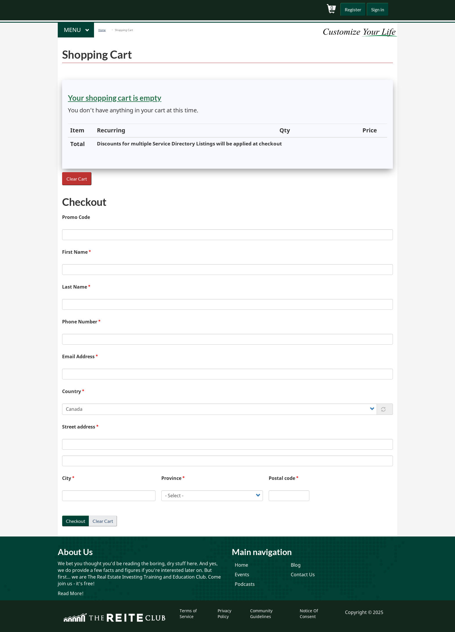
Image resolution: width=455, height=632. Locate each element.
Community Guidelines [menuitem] (261, 613)
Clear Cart (77, 178)
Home (102, 30)
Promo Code (76, 217)
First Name (75, 252)
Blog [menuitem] (296, 565)
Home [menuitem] (241, 565)
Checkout (76, 520)
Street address (78, 427)
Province (171, 478)
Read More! (71, 593)
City (66, 478)
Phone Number (79, 321)
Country (71, 391)
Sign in (377, 9)
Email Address (78, 356)
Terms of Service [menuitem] (188, 613)
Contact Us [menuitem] (303, 574)
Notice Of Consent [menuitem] (309, 613)
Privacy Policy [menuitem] (224, 613)
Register (351, 9)
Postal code (282, 478)
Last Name (74, 287)
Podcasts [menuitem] (245, 584)
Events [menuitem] (242, 574)
